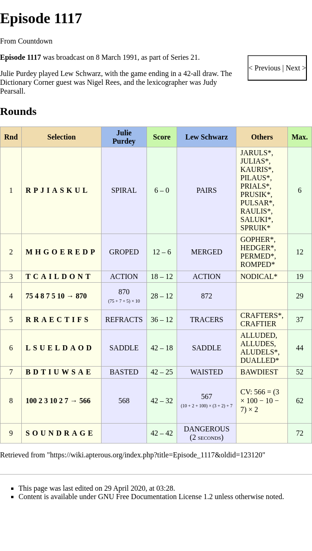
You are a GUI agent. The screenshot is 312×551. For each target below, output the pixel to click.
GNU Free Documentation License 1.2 (155, 496)
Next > (295, 68)
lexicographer (167, 82)
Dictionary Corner (27, 82)
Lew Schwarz (80, 73)
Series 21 (184, 57)
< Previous (264, 68)
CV (245, 392)
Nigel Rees (103, 82)
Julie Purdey (18, 73)
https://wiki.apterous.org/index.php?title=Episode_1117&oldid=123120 (156, 455)
